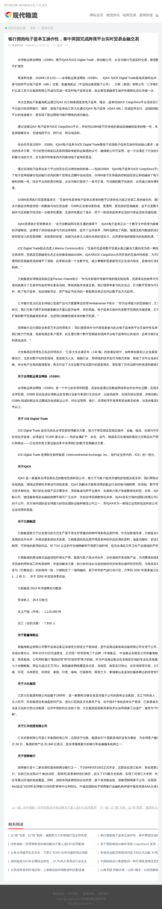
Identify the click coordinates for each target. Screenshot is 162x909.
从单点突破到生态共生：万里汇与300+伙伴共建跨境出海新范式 (49, 854)
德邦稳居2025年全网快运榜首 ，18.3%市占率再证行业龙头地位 (49, 863)
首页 (33, 28)
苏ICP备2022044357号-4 (81, 903)
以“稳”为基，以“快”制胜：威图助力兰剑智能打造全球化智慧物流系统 (49, 837)
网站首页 (103, 14)
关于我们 (73, 893)
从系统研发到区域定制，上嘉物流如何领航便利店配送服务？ (48, 871)
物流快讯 (117, 14)
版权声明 (88, 893)
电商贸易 (132, 14)
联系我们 (103, 893)
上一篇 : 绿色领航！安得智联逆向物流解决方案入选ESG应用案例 (54, 807)
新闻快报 (147, 14)
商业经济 (47, 28)
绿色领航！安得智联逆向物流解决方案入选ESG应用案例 (47, 844)
